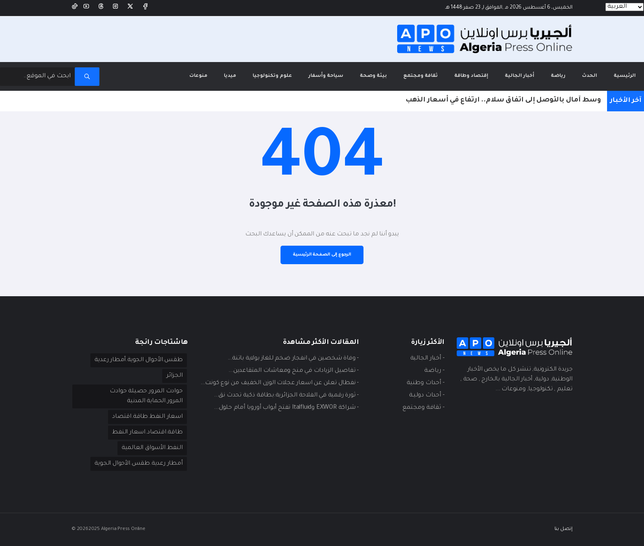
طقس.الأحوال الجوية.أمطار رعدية (138, 360)
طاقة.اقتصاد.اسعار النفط (147, 432)
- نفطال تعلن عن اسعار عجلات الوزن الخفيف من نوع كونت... (279, 383)
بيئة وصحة (373, 76)
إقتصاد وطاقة (471, 76)
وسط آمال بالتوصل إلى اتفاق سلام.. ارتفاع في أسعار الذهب (503, 100)
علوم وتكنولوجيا (272, 76)
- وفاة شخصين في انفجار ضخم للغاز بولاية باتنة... (293, 358)
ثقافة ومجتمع (420, 76)
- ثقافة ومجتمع (423, 408)
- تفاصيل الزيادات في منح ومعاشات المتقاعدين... (293, 371)
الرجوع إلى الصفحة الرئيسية (322, 254)
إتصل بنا (563, 529)
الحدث (589, 76)
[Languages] (624, 7)
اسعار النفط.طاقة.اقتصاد (147, 417)
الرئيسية (620, 70)
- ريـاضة (434, 371)
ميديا (230, 76)
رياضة (558, 76)
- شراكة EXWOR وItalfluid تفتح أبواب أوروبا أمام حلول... (286, 408)
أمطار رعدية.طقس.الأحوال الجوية (138, 464)
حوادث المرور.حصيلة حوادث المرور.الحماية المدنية (146, 396)
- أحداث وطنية (425, 383)
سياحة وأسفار (325, 76)
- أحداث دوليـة (426, 395)
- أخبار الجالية (427, 358)
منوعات (198, 76)
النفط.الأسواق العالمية (152, 448)
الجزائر (174, 376)
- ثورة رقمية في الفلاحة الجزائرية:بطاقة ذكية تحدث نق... (286, 395)
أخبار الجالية (519, 76)
